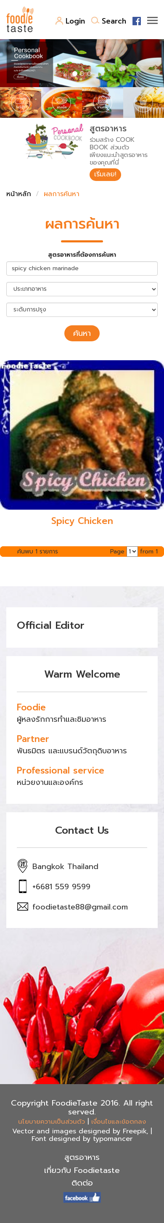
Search (108, 21)
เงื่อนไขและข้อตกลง (118, 1121)
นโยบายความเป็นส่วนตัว (51, 1121)
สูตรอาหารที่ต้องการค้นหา (82, 255)
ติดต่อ (82, 1183)
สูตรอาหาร (82, 1157)
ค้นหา (82, 333)
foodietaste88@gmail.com (80, 907)
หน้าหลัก (18, 194)
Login (70, 21)
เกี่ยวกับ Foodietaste (82, 1170)
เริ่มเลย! (105, 174)
